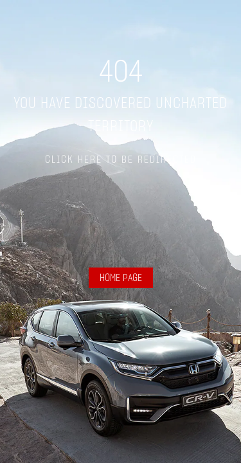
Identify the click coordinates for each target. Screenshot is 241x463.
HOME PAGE (121, 278)
